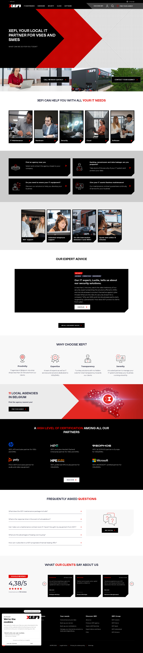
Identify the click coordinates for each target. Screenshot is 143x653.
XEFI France (115, 623)
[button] (131, 584)
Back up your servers (66, 623)
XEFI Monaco (116, 632)
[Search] (112, 6)
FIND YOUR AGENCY (18, 409)
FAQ (87, 632)
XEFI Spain (115, 626)
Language (131, 1)
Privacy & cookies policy (77, 645)
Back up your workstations (68, 626)
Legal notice (63, 645)
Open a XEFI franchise (92, 626)
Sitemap (90, 645)
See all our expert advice (70, 325)
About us (88, 620)
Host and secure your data (68, 620)
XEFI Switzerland (117, 629)
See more (51, 589)
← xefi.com (12, 1)
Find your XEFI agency (92, 623)
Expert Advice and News (93, 629)
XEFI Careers (115, 620)
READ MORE (70, 480)
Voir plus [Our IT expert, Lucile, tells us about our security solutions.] (81, 307)
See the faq (109, 530)
